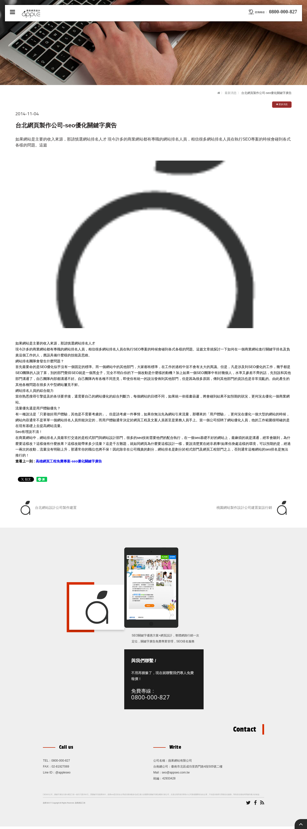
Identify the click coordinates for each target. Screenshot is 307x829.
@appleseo (62, 775)
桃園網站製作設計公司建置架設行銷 (252, 507)
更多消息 (282, 104)
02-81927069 (60, 769)
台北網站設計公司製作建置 (47, 507)
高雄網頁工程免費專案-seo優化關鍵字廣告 (69, 461)
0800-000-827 (151, 698)
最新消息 (231, 93)
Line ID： (49, 775)
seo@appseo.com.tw (175, 775)
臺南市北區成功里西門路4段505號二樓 (196, 769)
